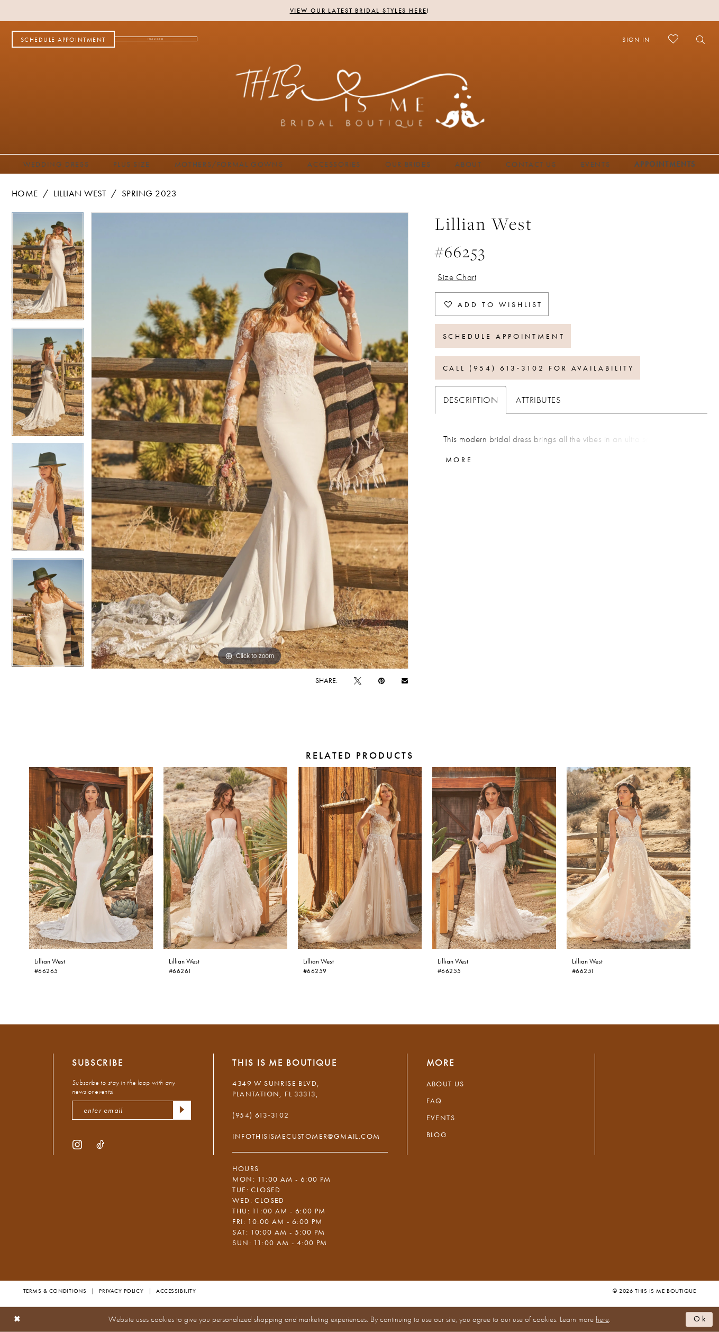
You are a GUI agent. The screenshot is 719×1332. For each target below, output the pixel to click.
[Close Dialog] (17, 1319)
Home (25, 193)
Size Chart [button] (457, 277)
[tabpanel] (48, 270)
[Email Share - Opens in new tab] (404, 680)
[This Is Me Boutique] (359, 96)
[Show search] (697, 39)
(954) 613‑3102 (260, 1115)
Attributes (538, 400)
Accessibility (176, 1290)
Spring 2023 (149, 193)
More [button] (459, 459)
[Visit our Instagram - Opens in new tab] (77, 1144)
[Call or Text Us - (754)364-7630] (156, 39)
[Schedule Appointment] (63, 39)
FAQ (434, 1100)
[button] (636, 39)
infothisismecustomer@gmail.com (306, 1136)
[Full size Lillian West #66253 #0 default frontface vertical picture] (250, 441)
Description (470, 400)
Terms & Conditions (55, 1290)
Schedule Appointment (504, 336)
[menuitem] (63, 39)
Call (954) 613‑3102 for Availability (538, 368)
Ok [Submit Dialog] (700, 1319)
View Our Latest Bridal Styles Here (358, 10)
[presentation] (91, 858)
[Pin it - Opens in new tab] (381, 680)
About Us (445, 1083)
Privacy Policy (121, 1290)
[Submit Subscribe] (182, 1110)
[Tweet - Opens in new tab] (357, 680)
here (602, 1319)
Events (440, 1117)
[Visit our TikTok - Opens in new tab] (100, 1144)
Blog (437, 1134)
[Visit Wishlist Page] (673, 39)
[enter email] (131, 1110)
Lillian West (79, 193)
